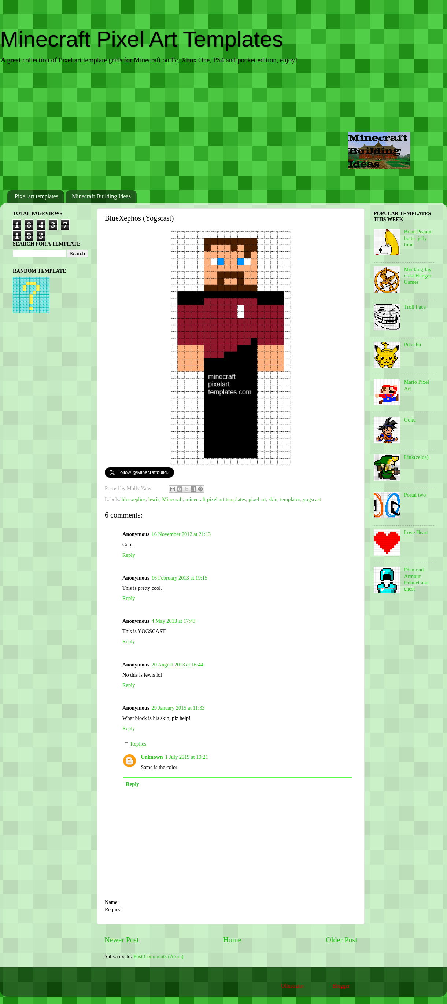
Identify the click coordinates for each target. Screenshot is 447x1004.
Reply (128, 555)
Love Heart (416, 532)
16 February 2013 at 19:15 (180, 578)
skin (273, 499)
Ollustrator (292, 986)
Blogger (341, 986)
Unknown (152, 757)
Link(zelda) (416, 457)
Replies (138, 744)
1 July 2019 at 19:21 (186, 757)
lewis (153, 499)
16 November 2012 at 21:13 (181, 534)
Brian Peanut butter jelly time (418, 238)
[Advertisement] (223, 128)
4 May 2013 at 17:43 (174, 621)
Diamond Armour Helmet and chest (416, 579)
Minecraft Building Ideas (101, 196)
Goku (410, 420)
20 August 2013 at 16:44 (178, 665)
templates (290, 499)
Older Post (341, 940)
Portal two (415, 495)
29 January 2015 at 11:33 (178, 708)
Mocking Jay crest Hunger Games (418, 275)
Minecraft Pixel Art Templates (141, 39)
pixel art (257, 499)
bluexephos (134, 499)
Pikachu (412, 344)
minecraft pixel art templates (215, 499)
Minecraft (172, 499)
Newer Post (121, 940)
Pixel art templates (36, 196)
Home (232, 940)
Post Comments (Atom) (158, 956)
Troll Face (415, 307)
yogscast (312, 499)
